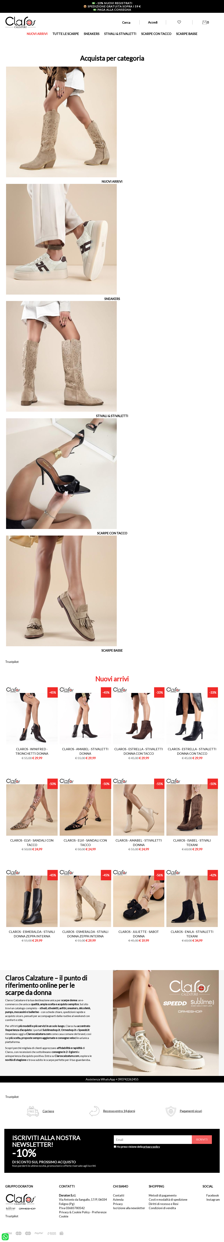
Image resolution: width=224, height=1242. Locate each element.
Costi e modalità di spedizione (168, 1199)
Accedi (152, 22)
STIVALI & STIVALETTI (120, 34)
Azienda (118, 1199)
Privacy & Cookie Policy (74, 1212)
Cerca (126, 22)
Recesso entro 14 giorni (119, 1111)
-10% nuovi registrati (112, 3)
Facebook (212, 1195)
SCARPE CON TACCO (156, 34)
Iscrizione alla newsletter (129, 1208)
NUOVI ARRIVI (37, 34)
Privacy (118, 1204)
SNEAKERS (91, 34)
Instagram (212, 1199)
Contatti (118, 1195)
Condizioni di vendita (162, 1208)
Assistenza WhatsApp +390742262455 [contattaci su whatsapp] (112, 1079)
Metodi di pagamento (163, 1195)
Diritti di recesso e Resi (163, 1204)
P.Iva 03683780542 (72, 1208)
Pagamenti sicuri (191, 1111)
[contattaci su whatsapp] (5, 1236)
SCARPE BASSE (186, 34)
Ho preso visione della (138, 1146)
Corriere (48, 1111)
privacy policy (151, 1146)
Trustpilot (12, 662)
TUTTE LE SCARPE (65, 34)
